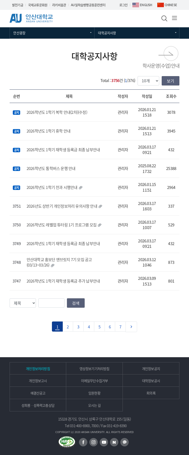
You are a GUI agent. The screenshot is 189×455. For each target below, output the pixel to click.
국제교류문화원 (37, 4)
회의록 (151, 392)
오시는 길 (94, 405)
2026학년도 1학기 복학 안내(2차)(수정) (57, 112)
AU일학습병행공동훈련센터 (88, 4)
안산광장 (19, 32)
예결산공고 (38, 392)
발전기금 (17, 4)
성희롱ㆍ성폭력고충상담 (37, 405)
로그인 (123, 4)
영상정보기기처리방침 (94, 368)
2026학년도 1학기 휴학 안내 (48, 131)
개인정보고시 (38, 380)
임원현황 (94, 392)
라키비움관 (59, 4)
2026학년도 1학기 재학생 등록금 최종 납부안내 (63, 149)
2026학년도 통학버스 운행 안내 (51, 168)
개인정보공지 (151, 368)
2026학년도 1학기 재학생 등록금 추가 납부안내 (63, 281)
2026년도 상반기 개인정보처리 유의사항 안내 (62, 206)
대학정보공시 (151, 380)
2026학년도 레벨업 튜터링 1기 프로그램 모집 (61, 225)
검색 (75, 303)
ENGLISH (146, 4)
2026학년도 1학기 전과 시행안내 (52, 187)
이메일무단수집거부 (94, 380)
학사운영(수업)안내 (160, 65)
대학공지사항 (107, 32)
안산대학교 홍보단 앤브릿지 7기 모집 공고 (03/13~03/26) (59, 262)
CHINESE (171, 4)
